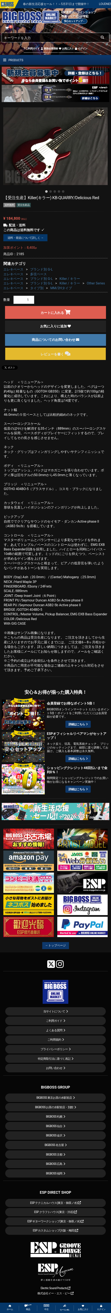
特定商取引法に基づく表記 (54, 1058)
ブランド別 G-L (41, 269)
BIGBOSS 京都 (54, 1154)
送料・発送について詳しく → (25, 237)
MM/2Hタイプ (61, 288)
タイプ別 (36, 288)
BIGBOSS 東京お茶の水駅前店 (54, 1097)
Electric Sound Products (55, 1288)
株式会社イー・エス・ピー (55, 1293)
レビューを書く (55, 353)
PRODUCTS (13, 60)
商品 (28, 1307)
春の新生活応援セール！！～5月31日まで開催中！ (69, 4)
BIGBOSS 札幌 (54, 1116)
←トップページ (55, 945)
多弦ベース (38, 274)
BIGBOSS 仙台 (54, 1126)
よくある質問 (54, 1030)
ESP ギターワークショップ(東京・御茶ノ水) (55, 1221)
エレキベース (13, 269)
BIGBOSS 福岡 (54, 1173)
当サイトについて (54, 1011)
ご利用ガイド (32, 48)
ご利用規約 (54, 1039)
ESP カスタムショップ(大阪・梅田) (55, 1230)
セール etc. (64, 1307)
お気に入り (66, 48)
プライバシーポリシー (54, 1049)
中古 (46, 1307)
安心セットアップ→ (74, 21)
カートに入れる (55, 312)
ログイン (80, 48)
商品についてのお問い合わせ (55, 340)
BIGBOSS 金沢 (54, 1135)
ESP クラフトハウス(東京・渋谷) (55, 1212)
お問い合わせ (54, 1068)
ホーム (10, 1308)
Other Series (96, 283)
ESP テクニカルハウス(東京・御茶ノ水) (55, 1202)
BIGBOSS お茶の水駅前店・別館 (54, 1107)
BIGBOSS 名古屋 (54, 1145)
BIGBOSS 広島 (54, 1163)
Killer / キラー (70, 279)
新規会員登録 (49, 48)
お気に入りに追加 (55, 326)
